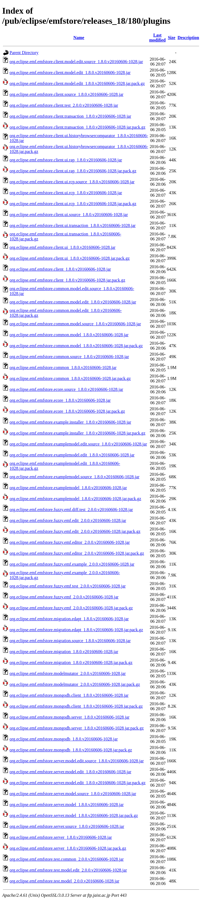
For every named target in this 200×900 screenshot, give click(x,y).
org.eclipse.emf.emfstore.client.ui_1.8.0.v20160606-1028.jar (63, 247)
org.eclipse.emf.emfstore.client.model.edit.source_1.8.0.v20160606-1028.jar (76, 61)
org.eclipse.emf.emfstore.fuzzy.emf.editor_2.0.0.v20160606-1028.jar (70, 542)
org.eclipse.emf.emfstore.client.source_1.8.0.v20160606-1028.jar (66, 94)
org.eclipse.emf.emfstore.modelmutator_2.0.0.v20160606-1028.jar (68, 673)
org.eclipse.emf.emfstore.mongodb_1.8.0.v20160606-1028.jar (64, 739)
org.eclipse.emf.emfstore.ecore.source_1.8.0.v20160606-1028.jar (66, 389)
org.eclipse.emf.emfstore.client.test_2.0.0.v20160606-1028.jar (64, 105)
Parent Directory (24, 52)
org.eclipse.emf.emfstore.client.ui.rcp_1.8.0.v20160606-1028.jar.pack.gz (73, 203)
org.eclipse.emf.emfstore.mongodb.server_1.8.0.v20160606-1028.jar (69, 717)
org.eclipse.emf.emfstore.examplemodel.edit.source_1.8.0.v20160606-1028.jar (78, 444)
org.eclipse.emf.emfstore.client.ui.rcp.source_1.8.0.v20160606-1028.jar (72, 181)
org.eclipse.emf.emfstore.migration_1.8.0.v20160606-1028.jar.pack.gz (71, 662)
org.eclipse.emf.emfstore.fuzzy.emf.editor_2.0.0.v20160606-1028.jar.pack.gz (77, 553)
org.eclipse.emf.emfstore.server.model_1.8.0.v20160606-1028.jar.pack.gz (74, 815)
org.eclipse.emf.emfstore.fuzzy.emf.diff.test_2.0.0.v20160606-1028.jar (71, 509)
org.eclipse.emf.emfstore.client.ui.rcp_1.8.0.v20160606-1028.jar (66, 192)
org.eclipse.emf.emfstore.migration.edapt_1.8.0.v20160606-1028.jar (69, 618)
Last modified (157, 37)
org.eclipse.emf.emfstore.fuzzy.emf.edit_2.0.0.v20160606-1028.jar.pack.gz (75, 531)
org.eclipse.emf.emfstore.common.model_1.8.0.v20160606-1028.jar (69, 334)
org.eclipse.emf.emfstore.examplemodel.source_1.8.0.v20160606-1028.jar (74, 476)
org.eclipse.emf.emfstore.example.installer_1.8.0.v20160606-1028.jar (70, 422)
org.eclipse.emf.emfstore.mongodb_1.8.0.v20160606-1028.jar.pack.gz (71, 750)
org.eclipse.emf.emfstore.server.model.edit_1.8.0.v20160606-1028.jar (70, 771)
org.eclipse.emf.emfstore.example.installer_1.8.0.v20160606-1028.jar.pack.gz (78, 433)
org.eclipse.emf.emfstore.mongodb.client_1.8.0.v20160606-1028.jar (69, 695)
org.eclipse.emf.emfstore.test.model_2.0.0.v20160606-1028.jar (64, 881)
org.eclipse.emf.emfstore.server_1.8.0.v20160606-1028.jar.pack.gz (68, 848)
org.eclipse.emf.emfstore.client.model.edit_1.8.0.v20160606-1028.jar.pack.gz (77, 83)
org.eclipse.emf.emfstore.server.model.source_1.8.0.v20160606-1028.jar (73, 793)
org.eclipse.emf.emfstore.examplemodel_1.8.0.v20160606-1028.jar (68, 487)
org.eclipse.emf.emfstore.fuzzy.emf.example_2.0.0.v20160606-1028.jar (72, 564)
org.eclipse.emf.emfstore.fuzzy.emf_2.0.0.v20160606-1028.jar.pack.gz (71, 608)
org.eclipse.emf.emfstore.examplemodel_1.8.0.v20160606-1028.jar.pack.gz (75, 498)
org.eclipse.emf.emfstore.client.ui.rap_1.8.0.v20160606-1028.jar (66, 160)
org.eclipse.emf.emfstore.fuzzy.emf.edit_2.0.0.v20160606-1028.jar (68, 520)
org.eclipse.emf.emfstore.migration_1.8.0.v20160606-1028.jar (64, 651)
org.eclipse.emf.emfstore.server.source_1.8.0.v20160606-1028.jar (67, 826)
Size (171, 37)
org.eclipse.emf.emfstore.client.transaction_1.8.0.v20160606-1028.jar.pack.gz (78, 127)
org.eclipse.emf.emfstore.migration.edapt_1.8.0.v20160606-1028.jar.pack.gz (76, 629)
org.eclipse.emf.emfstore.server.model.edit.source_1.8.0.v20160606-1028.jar (77, 761)
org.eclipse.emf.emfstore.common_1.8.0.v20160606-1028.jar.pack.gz (70, 378)
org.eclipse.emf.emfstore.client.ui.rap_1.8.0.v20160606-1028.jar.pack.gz (73, 171)
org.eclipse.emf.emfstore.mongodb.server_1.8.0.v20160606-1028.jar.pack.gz (77, 728)
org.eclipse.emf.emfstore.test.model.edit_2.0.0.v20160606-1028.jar (68, 870)
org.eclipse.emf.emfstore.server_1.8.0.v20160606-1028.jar (61, 837)
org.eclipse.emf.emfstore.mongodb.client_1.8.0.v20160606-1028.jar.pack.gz (76, 706)
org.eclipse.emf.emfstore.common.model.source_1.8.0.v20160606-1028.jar (75, 323)
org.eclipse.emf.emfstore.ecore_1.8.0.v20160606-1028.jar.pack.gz (67, 411)
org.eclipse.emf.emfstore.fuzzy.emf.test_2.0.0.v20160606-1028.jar (68, 586)
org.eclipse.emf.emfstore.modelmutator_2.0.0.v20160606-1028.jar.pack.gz (75, 684)
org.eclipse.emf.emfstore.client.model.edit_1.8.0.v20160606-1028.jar (70, 72)
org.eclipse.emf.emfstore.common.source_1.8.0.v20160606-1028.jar (69, 356)
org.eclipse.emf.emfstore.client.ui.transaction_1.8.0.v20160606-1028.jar (73, 225)
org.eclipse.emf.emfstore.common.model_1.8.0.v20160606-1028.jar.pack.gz (76, 345)
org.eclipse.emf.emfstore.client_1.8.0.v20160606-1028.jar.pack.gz (67, 280)
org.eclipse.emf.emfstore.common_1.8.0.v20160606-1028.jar (63, 367)
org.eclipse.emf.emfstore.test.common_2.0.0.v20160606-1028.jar (67, 859)
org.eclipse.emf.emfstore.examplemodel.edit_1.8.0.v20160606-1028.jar (72, 455)
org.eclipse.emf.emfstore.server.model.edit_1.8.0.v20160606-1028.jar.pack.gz (78, 782)
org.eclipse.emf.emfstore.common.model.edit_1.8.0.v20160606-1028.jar (73, 302)
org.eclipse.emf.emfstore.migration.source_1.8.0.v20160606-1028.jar (70, 640)
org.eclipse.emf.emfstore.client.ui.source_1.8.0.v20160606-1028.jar (69, 214)
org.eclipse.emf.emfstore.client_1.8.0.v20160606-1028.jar (60, 269)
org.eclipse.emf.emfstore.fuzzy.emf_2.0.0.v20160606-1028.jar (64, 597)
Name (78, 37)
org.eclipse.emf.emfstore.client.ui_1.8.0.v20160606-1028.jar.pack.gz (70, 258)
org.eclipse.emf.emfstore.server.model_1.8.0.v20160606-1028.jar (67, 804)
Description (188, 37)
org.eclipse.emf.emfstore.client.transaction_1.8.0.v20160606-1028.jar (70, 116)
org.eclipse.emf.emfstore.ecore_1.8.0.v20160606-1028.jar (60, 400)
